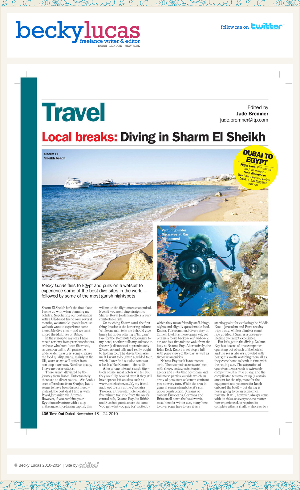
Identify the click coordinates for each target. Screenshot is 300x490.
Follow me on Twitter (252, 26)
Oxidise (89, 464)
